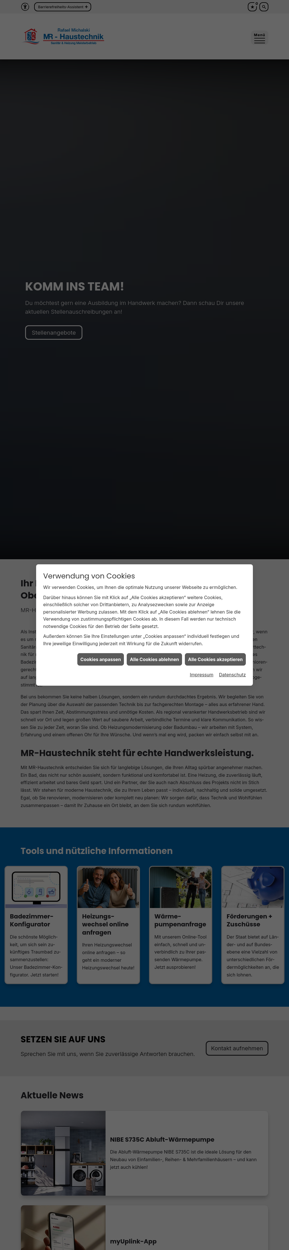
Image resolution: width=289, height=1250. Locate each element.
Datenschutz (232, 674)
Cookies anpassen (100, 659)
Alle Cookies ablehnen (154, 659)
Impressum (201, 674)
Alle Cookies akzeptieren (215, 659)
